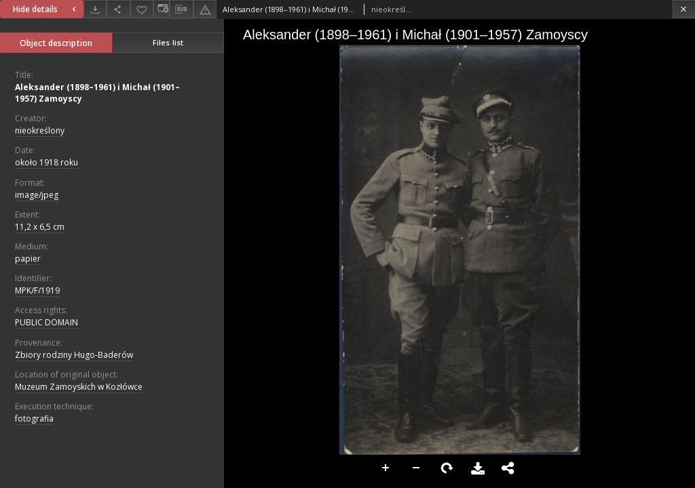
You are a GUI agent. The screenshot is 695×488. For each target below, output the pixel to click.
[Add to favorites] (141, 9)
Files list (168, 42)
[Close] (684, 9)
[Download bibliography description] (181, 9)
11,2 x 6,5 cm (39, 226)
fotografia (34, 418)
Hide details (46, 9)
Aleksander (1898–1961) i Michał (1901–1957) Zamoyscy (97, 92)
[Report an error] (205, 9)
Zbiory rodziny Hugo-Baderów (74, 355)
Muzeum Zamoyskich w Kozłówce (79, 386)
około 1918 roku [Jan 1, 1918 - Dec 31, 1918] (46, 162)
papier (28, 258)
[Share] (118, 9)
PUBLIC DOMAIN (46, 322)
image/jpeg (36, 195)
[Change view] (161, 9)
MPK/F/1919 (37, 290)
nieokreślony (39, 130)
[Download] (95, 9)
